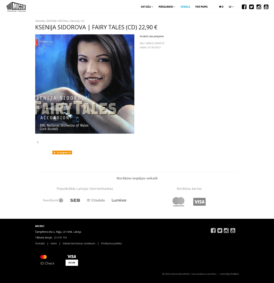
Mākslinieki (167, 6)
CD (82, 21)
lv (231, 6)
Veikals (185, 6)
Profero (235, 273)
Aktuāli (147, 6)
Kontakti (40, 243)
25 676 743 (60, 237)
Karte (54, 243)
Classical (74, 21)
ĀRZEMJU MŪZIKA (57, 21)
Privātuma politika (111, 243)
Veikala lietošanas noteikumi (79, 243)
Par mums (201, 6)
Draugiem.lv (62, 152)
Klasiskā (40, 21)
